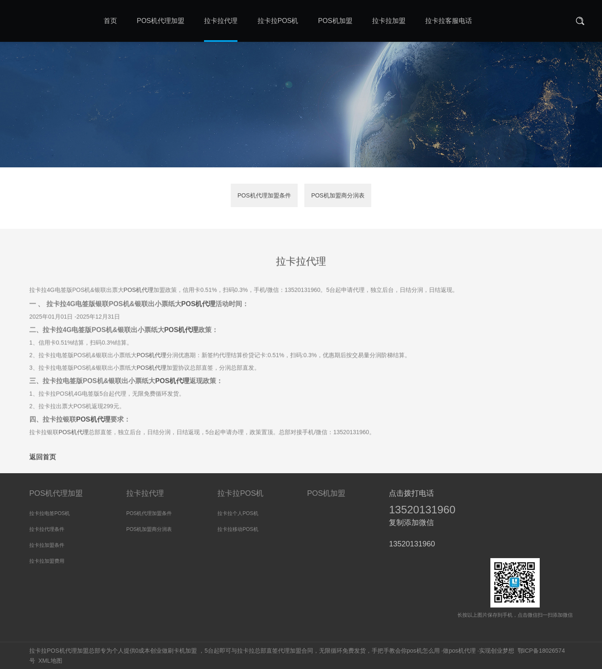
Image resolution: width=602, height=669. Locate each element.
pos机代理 (462, 650)
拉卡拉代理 (145, 493)
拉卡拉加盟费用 (46, 561)
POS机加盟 (326, 493)
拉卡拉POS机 (240, 493)
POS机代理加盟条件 (264, 195)
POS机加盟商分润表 (338, 195)
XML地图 (50, 660)
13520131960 (422, 509)
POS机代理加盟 (56, 493)
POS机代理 (139, 307)
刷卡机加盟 (182, 650)
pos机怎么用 (423, 650)
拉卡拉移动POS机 (237, 529)
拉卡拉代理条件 (46, 529)
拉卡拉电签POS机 (49, 513)
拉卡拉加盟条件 (46, 545)
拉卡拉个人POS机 (237, 513)
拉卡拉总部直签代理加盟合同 (275, 650)
